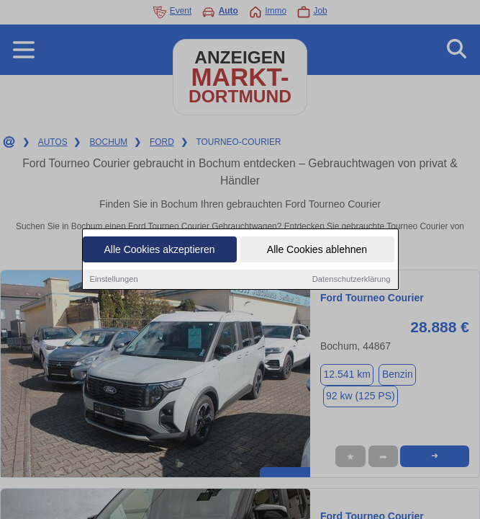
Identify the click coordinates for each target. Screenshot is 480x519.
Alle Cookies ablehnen (317, 251)
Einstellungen (114, 280)
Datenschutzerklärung (351, 280)
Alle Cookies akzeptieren (159, 251)
